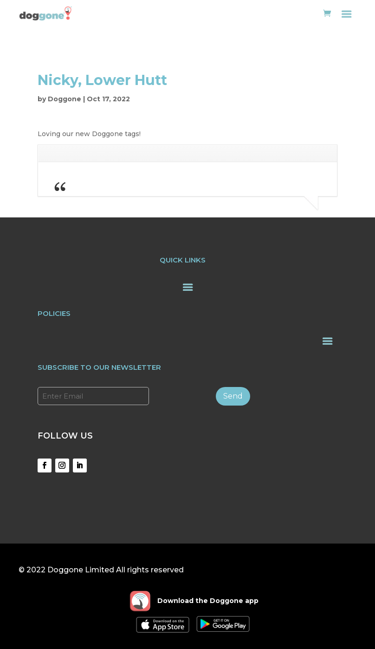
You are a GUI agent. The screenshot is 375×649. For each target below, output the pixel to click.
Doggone (64, 99)
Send (233, 396)
